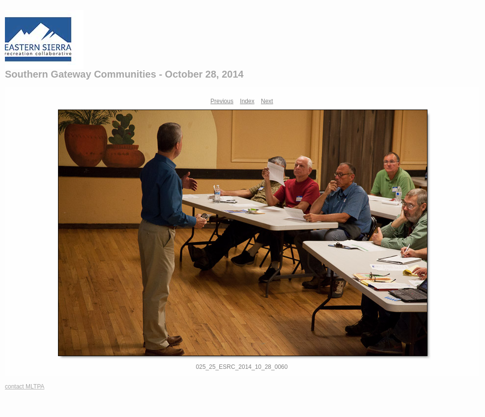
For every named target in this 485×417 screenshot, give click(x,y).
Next (267, 101)
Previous (221, 101)
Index (247, 101)
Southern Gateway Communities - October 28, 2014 (124, 74)
